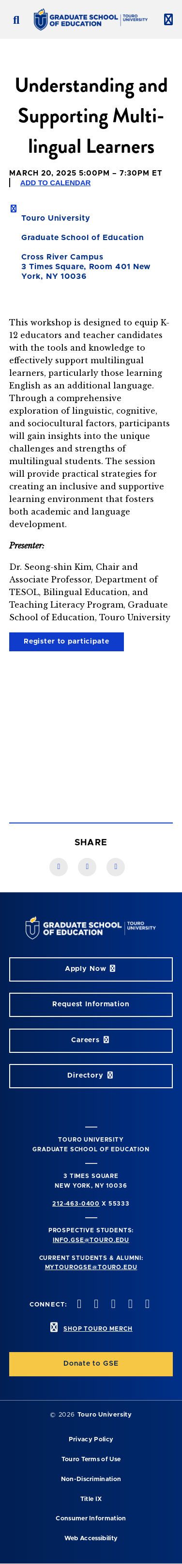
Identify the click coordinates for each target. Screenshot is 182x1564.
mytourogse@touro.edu (91, 1267)
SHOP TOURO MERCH (97, 1329)
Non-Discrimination (91, 1479)
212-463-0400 (76, 1204)
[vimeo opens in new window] (129, 1305)
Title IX (91, 1499)
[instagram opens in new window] (112, 1305)
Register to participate (66, 641)
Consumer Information (91, 1519)
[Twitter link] (115, 867)
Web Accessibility (91, 1538)
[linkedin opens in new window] (146, 1305)
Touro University (104, 1415)
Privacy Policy (91, 1439)
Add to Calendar (55, 182)
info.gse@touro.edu (91, 1240)
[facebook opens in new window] (78, 1305)
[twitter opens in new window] (95, 1305)
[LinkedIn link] (87, 867)
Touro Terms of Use (91, 1459)
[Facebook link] (58, 867)
